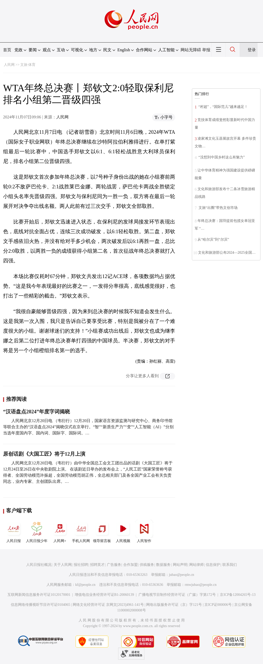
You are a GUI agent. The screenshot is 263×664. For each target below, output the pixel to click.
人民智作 (144, 531)
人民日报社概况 (38, 565)
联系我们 (229, 565)
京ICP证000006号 (218, 605)
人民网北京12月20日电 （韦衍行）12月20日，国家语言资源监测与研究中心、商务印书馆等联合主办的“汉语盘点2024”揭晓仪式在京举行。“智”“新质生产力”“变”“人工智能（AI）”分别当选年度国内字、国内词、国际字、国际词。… (88, 426)
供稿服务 (147, 565)
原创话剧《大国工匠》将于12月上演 (44, 454)
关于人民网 (63, 565)
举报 (206, 50)
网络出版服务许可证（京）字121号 (174, 605)
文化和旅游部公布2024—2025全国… (227, 252)
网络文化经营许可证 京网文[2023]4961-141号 (108, 605)
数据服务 (163, 565)
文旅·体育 (28, 65)
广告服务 (114, 565)
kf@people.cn (85, 585)
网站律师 (196, 565)
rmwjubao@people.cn (201, 585)
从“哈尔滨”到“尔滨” (213, 239)
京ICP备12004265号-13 (237, 595)
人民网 (9, 65)
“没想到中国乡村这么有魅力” (221, 157)
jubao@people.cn (181, 575)
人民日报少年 (37, 531)
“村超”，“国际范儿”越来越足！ (223, 107)
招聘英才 (97, 565)
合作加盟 (130, 565)
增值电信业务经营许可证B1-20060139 (104, 595)
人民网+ (60, 531)
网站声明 (180, 565)
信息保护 (213, 565)
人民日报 (14, 531)
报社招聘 (81, 565)
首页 (7, 50)
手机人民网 (81, 531)
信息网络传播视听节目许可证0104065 (40, 605)
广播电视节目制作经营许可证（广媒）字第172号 (177, 595)
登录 (252, 50)
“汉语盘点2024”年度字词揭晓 (36, 411)
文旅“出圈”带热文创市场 (218, 208)
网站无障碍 (191, 50)
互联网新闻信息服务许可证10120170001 (38, 595)
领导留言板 (102, 531)
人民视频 (123, 531)
